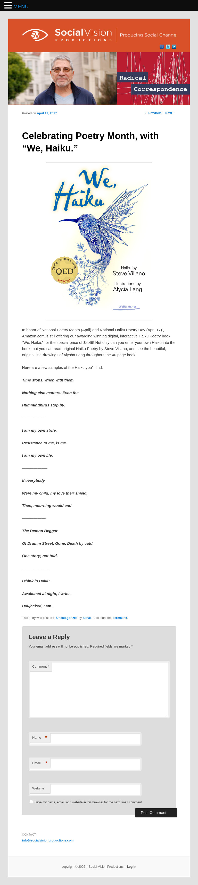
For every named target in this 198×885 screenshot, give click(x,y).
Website (38, 788)
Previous (152, 113)
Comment (40, 666)
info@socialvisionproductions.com (48, 840)
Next (170, 113)
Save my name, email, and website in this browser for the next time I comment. (89, 802)
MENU (21, 6)
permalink (119, 618)
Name (39, 738)
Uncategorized (67, 618)
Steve (86, 618)
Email (39, 763)
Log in (131, 867)
